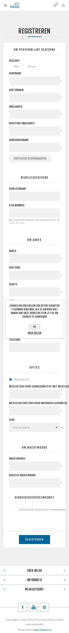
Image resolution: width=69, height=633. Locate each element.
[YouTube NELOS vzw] (33, 607)
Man (16, 66)
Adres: (13, 251)
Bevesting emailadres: (22, 123)
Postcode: (15, 267)
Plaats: (13, 284)
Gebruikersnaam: (19, 140)
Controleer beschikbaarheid (30, 158)
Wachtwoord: (17, 458)
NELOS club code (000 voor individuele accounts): (34, 403)
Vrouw (32, 66)
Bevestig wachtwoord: (22, 475)
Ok (34, 326)
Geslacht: (14, 60)
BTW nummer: (17, 205)
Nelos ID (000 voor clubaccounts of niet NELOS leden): (34, 386)
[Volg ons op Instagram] (44, 607)
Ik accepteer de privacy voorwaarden (37, 509)
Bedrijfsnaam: (17, 188)
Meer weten (34, 333)
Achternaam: (16, 90)
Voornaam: (15, 73)
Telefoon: (15, 339)
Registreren (34, 539)
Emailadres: (16, 106)
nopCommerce (42, 629)
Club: (12, 420)
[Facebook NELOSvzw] (22, 607)
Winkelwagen (56, 4)
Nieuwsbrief (21, 379)
